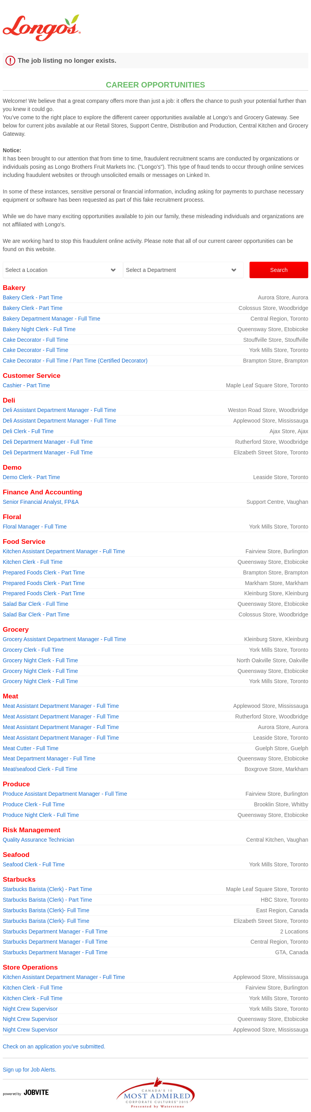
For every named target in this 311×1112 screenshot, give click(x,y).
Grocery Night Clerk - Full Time (40, 660)
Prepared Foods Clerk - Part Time (44, 572)
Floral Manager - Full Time (35, 526)
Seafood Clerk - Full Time (34, 864)
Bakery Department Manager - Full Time (51, 318)
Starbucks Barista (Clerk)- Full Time (46, 910)
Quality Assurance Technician (38, 840)
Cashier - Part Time (26, 385)
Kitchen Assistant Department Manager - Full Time (64, 551)
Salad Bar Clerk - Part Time (36, 614)
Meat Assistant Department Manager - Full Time (61, 706)
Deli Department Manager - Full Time (48, 442)
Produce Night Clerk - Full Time (41, 815)
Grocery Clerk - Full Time (33, 650)
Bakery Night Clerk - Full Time (39, 329)
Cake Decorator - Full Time (35, 340)
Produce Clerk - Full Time (34, 804)
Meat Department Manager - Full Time (49, 758)
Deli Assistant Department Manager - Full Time (59, 410)
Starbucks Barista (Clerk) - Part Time (47, 889)
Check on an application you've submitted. (54, 1046)
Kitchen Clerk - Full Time (32, 562)
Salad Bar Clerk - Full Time (35, 604)
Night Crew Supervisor (30, 1009)
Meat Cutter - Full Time (30, 748)
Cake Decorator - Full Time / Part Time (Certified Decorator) (75, 360)
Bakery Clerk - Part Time (32, 297)
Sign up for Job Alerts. (29, 1069)
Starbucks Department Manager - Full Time (55, 931)
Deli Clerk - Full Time (28, 431)
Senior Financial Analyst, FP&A (41, 502)
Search (278, 270)
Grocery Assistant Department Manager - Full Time (64, 639)
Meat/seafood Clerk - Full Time (40, 769)
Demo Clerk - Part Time (31, 477)
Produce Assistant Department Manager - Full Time (65, 794)
